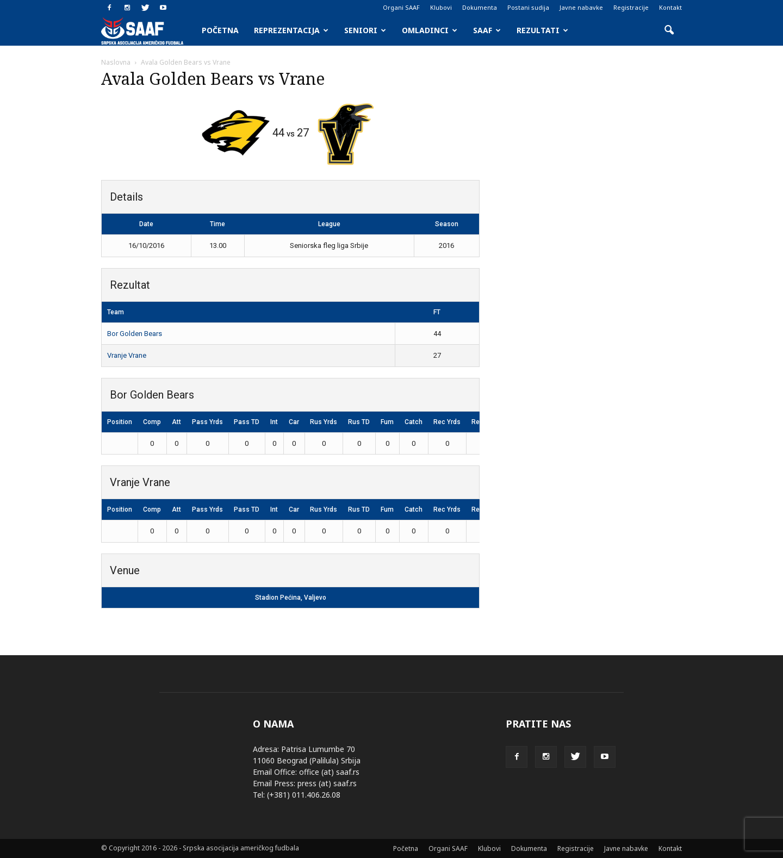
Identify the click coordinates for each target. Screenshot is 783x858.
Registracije (631, 7)
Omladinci (429, 30)
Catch (413, 422)
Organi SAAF (401, 7)
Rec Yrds (447, 422)
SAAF (487, 30)
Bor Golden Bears (134, 333)
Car (294, 422)
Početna (220, 30)
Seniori (365, 30)
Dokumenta (479, 7)
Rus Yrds (323, 422)
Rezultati (542, 30)
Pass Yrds (207, 422)
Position (119, 422)
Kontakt (670, 7)
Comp (152, 422)
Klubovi (441, 7)
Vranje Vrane (126, 355)
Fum (387, 422)
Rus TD (359, 422)
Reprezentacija (291, 30)
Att (176, 422)
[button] (669, 30)
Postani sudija (528, 7)
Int (274, 422)
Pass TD (246, 422)
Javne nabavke (581, 7)
